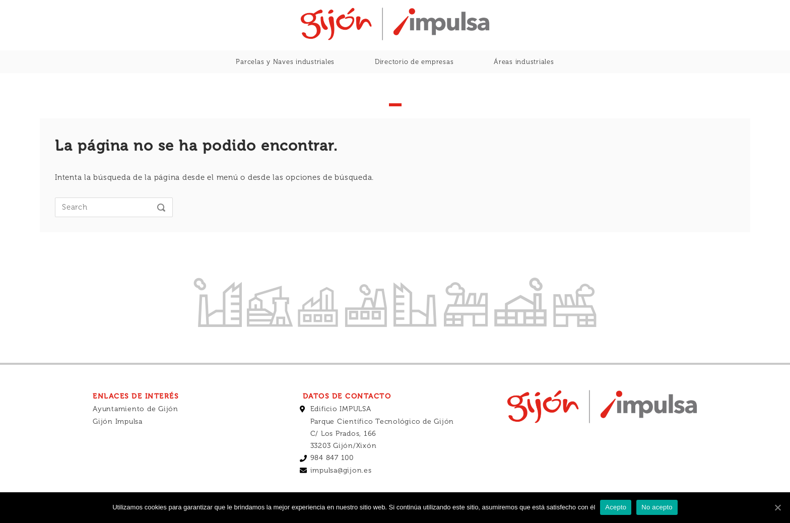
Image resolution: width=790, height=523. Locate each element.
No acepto (657, 507)
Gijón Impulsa (118, 421)
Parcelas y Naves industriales (285, 62)
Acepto (615, 507)
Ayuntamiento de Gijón (135, 409)
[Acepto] (777, 507)
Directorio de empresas (414, 62)
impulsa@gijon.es (341, 470)
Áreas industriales (524, 62)
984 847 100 (332, 457)
